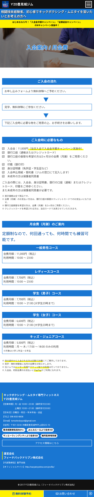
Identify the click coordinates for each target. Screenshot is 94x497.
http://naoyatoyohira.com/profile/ (40, 467)
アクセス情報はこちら (47, 443)
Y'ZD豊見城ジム (22, 4)
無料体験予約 (21, 493)
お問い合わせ (65, 493)
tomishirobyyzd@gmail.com (23, 421)
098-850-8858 (16, 416)
